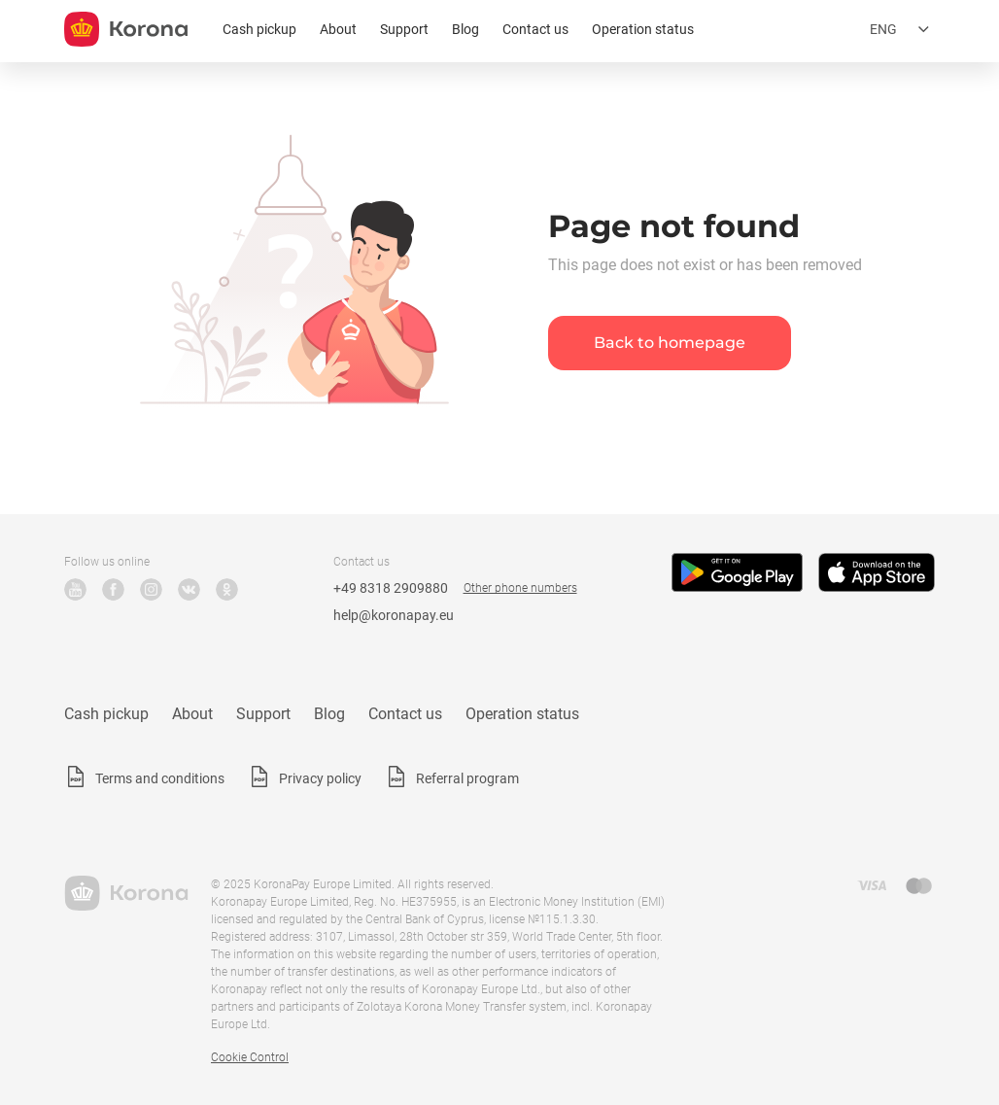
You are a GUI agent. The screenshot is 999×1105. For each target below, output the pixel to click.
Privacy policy (320, 778)
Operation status (643, 29)
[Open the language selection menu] (902, 29)
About (338, 29)
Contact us (535, 29)
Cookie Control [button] (250, 1057)
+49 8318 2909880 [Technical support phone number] (390, 588)
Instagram (151, 589)
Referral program (467, 778)
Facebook (113, 589)
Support (404, 29)
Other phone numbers (520, 588)
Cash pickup (259, 29)
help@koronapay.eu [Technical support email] (393, 615)
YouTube (75, 589)
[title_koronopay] (126, 29)
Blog (465, 29)
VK (189, 589)
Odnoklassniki (227, 589)
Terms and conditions (159, 778)
